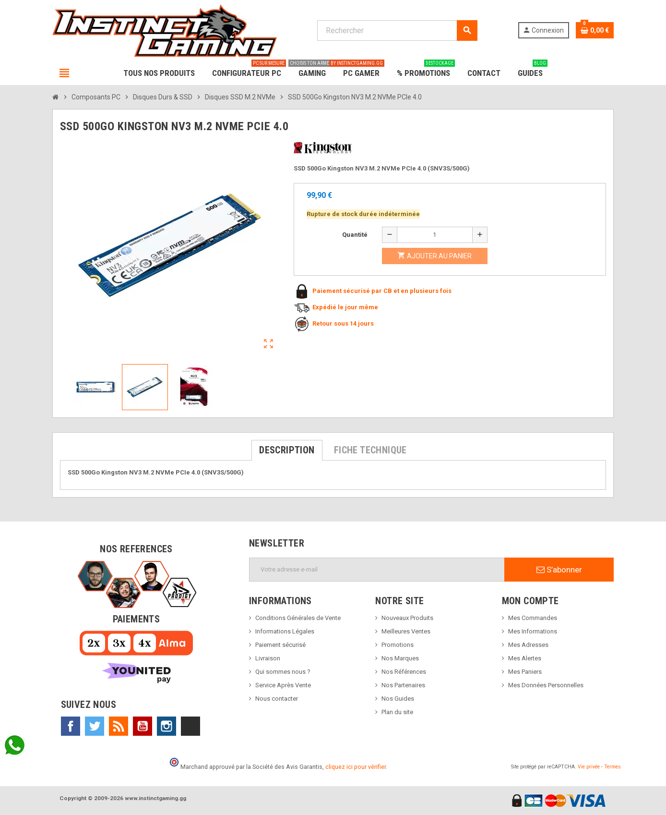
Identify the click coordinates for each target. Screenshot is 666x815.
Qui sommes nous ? (282, 671)
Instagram (166, 726)
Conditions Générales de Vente (298, 617)
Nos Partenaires (403, 685)
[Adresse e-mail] (377, 570)
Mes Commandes (532, 617)
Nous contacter (276, 698)
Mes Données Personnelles (545, 685)
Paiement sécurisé (280, 644)
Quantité (355, 234)
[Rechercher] (397, 30)
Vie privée (589, 767)
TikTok (190, 726)
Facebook (70, 726)
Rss (118, 726)
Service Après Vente (283, 685)
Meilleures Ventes (405, 631)
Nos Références (403, 671)
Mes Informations (532, 631)
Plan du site (397, 712)
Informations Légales (284, 631)
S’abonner (559, 569)
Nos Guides (397, 698)
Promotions (397, 644)
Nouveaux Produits (407, 617)
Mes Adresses (528, 644)
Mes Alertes (524, 658)
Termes (612, 767)
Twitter (94, 726)
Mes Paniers (525, 671)
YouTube (142, 726)
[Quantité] (435, 235)
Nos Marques (400, 658)
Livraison (267, 658)
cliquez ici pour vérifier (355, 766)
